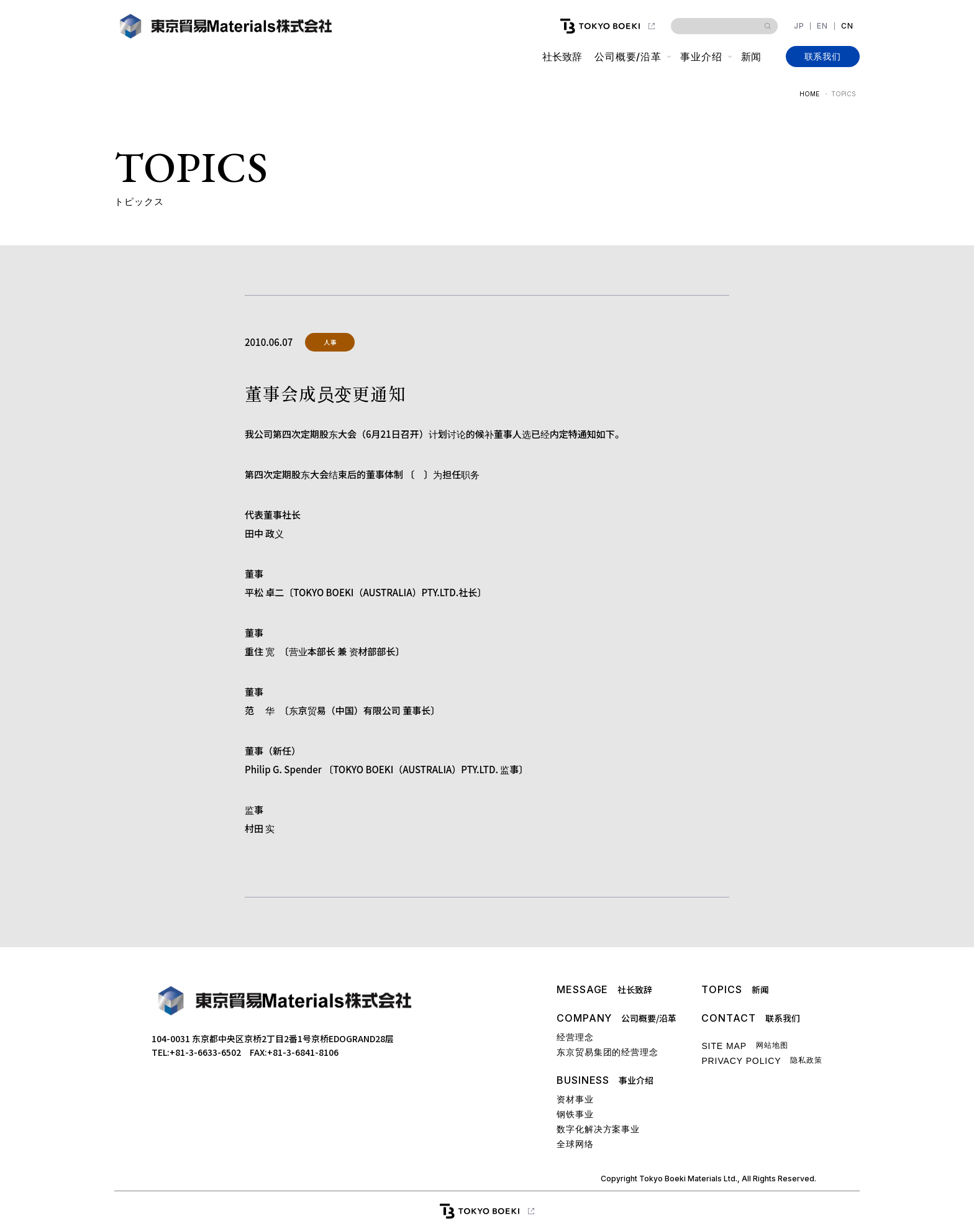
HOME (809, 94)
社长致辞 (561, 56)
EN (822, 26)
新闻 (750, 56)
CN (847, 26)
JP (799, 26)
